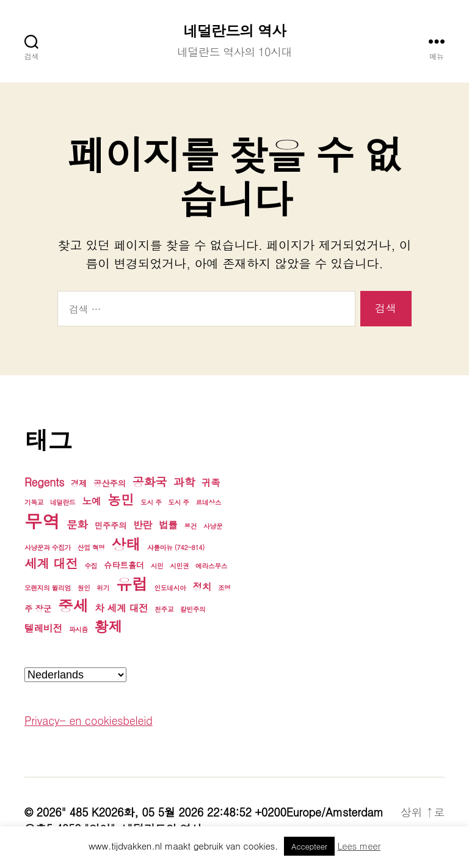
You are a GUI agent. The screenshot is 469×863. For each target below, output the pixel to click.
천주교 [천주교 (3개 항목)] (164, 609)
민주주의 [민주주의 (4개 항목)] (111, 525)
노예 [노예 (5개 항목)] (91, 500)
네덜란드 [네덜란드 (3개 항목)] (63, 502)
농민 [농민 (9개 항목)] (120, 499)
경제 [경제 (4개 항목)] (79, 483)
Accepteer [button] (309, 846)
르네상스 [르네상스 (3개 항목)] (209, 502)
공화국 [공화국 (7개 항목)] (150, 481)
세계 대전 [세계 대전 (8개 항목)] (51, 563)
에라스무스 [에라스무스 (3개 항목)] (211, 565)
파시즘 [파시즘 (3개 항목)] (78, 629)
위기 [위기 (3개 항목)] (102, 587)
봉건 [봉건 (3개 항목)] (190, 526)
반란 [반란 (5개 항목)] (142, 524)
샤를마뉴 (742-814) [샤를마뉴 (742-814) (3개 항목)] (176, 547)
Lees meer (358, 845)
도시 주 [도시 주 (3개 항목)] (150, 502)
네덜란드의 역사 (234, 30)
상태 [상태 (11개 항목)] (125, 544)
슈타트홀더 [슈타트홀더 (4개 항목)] (124, 565)
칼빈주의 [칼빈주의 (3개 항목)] (193, 609)
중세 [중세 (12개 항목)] (73, 605)
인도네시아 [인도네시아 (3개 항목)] (170, 587)
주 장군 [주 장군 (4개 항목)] (37, 608)
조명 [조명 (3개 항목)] (224, 587)
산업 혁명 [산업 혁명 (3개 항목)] (91, 547)
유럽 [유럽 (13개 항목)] (132, 583)
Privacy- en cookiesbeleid (88, 720)
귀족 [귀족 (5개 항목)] (211, 482)
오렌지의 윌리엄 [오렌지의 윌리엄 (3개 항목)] (47, 587)
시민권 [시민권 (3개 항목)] (179, 565)
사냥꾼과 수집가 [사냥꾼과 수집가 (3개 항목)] (47, 547)
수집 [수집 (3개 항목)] (90, 565)
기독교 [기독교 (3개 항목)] (33, 502)
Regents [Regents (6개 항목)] (44, 482)
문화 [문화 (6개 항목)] (77, 524)
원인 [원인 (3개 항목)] (84, 587)
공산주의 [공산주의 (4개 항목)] (109, 483)
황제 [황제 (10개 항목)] (109, 626)
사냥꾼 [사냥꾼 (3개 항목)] (212, 526)
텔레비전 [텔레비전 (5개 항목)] (43, 627)
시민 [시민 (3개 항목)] (157, 565)
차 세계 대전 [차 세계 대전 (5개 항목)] (121, 607)
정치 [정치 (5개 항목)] (201, 586)
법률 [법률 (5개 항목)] (168, 524)
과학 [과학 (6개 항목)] (184, 482)
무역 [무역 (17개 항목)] (42, 521)
